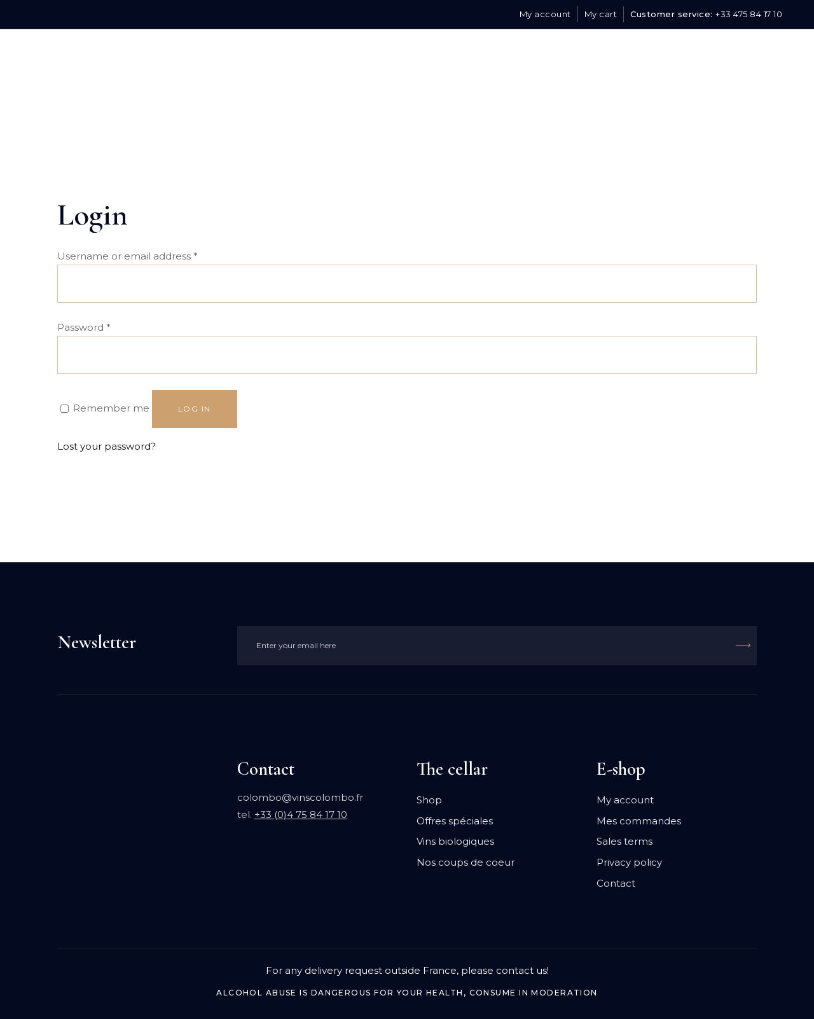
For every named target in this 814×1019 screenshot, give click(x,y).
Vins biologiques (455, 841)
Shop (429, 800)
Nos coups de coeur (465, 862)
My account (545, 14)
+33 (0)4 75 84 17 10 (300, 814)
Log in (194, 408)
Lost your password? (106, 446)
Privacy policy (629, 862)
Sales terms (624, 841)
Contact (616, 883)
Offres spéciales (455, 821)
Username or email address (127, 256)
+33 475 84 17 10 (748, 14)
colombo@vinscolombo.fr (300, 797)
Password (84, 327)
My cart (600, 14)
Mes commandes (639, 821)
